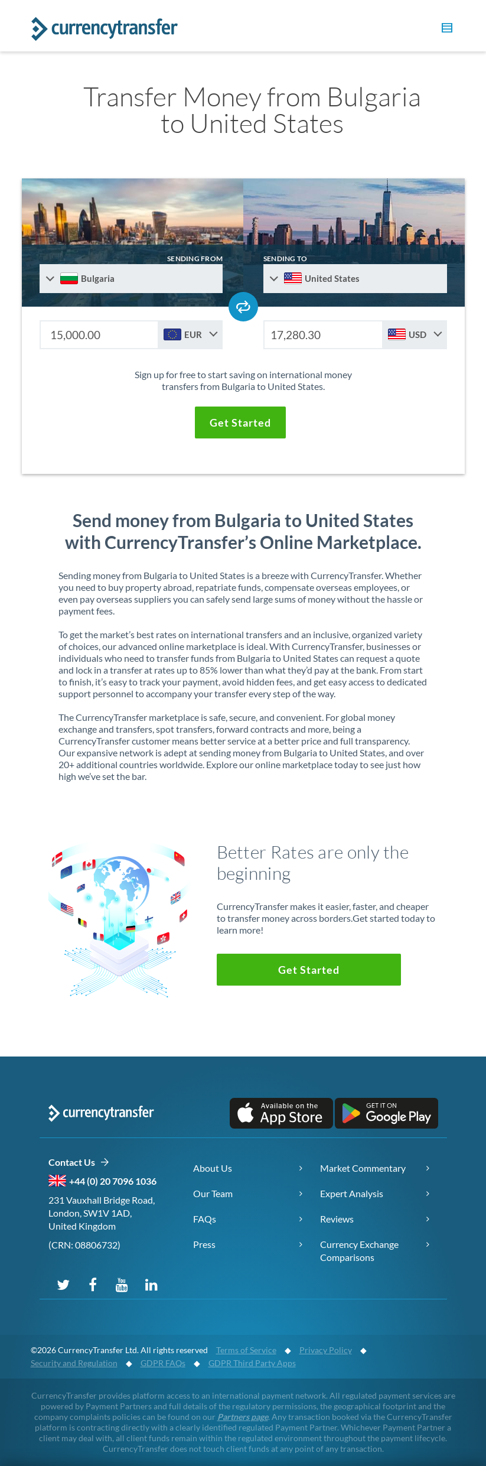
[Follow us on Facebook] (92, 1284)
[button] (445, 30)
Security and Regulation (74, 1363)
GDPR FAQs (163, 1363)
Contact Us (78, 1162)
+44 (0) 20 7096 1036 (112, 1181)
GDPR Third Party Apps (252, 1363)
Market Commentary (363, 1168)
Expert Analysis (351, 1193)
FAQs (204, 1218)
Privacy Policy (325, 1350)
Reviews (337, 1218)
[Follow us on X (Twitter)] (63, 1284)
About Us (212, 1168)
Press (204, 1244)
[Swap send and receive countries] (243, 306)
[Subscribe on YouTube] (122, 1284)
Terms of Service (246, 1350)
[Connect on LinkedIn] (152, 1284)
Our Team (213, 1193)
